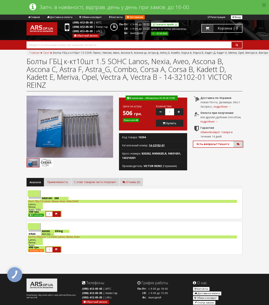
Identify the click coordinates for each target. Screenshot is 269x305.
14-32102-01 (157, 145)
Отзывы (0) (131, 182)
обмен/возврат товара (215, 132)
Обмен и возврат (91, 17)
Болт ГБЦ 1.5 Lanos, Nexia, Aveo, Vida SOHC (54, 201)
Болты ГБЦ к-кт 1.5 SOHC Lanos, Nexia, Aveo (54, 236)
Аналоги (35, 182)
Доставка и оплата (59, 17)
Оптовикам (135, 17)
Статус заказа (204, 302)
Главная (34, 17)
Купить (169, 123)
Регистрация (216, 17)
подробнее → (222, 106)
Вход (236, 17)
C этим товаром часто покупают (95, 182)
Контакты (116, 17)
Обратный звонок (86, 35)
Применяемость (57, 182)
